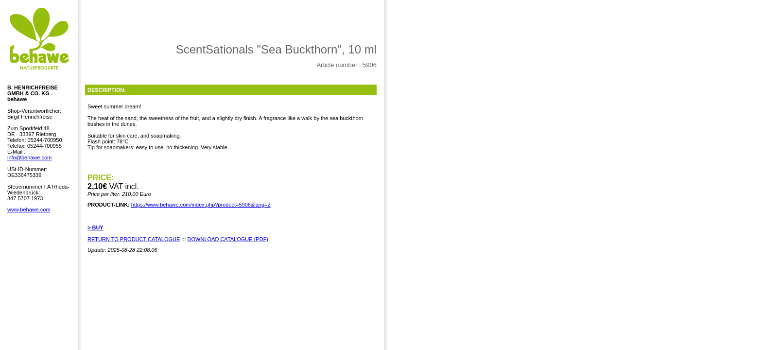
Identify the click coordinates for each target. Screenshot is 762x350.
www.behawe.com (29, 209)
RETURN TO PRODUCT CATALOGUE (133, 239)
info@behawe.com (29, 157)
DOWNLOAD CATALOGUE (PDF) (228, 239)
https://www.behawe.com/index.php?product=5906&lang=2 (201, 205)
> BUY (95, 227)
